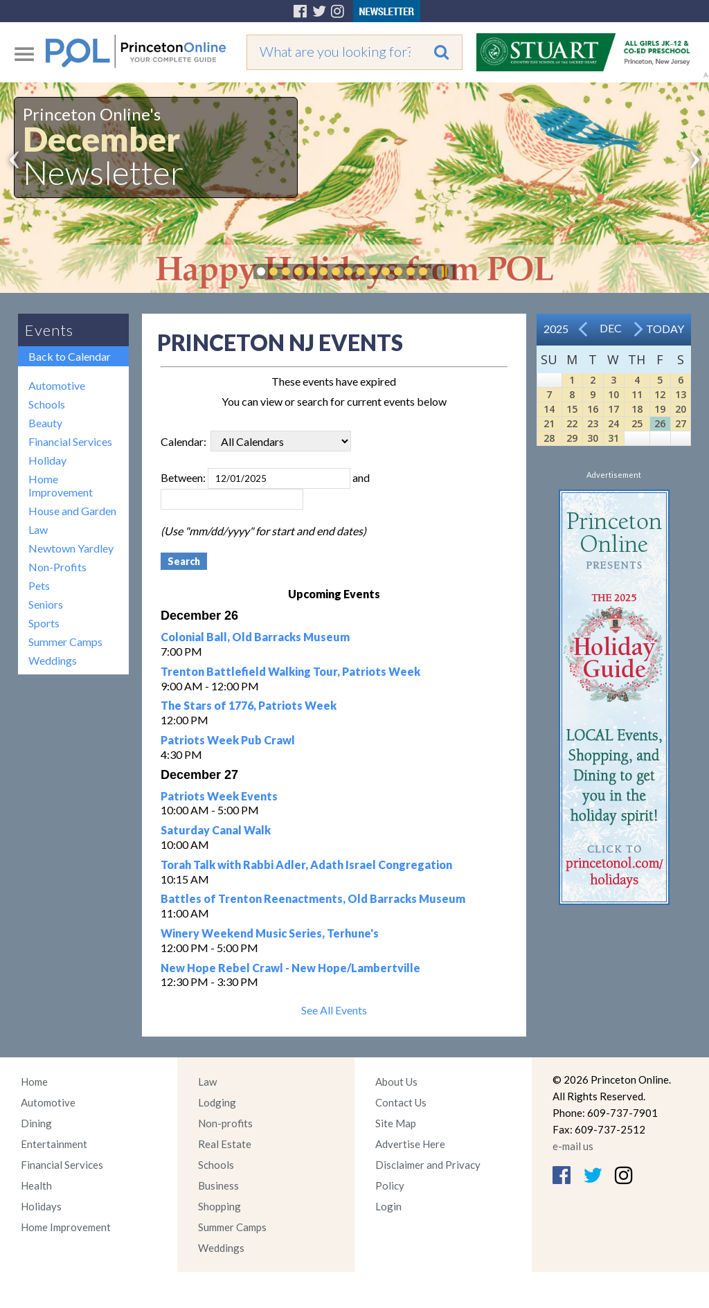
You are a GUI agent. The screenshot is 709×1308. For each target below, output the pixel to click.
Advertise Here (410, 1144)
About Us (396, 1081)
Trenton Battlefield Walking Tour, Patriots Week (290, 671)
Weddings (52, 660)
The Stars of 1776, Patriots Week (248, 705)
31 (613, 438)
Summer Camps (65, 641)
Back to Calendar (69, 356)
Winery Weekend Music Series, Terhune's (270, 933)
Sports (44, 622)
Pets (39, 585)
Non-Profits (57, 566)
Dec (611, 327)
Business (218, 1185)
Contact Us (401, 1102)
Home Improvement (60, 485)
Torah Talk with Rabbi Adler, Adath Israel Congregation (306, 864)
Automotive (56, 385)
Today (665, 328)
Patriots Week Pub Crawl (228, 739)
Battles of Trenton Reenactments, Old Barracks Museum (313, 898)
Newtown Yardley (71, 548)
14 (549, 408)
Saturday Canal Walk (216, 829)
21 (549, 423)
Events (49, 330)
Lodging (217, 1102)
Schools (46, 404)
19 (659, 408)
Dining (36, 1123)
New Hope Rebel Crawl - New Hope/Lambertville (290, 967)
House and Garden (72, 510)
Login (388, 1206)
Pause (444, 271)
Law (38, 529)
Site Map (395, 1123)
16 (592, 408)
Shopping (219, 1206)
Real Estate (224, 1144)
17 (613, 408)
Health (36, 1185)
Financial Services (70, 441)
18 (637, 408)
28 (549, 438)
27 (680, 423)
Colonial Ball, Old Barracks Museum (255, 636)
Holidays (41, 1206)
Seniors (45, 604)
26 (659, 423)
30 (592, 438)
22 (571, 423)
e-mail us (573, 1146)
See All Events (334, 1009)
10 (613, 394)
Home (34, 1081)
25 (637, 423)
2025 (556, 328)
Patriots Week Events (219, 796)
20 (680, 408)
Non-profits (225, 1123)
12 (659, 394)
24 (613, 423)
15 (571, 408)
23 (592, 423)
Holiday (47, 460)
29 (571, 438)
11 (637, 394)
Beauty (45, 422)
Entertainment (54, 1144)
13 (680, 394)
